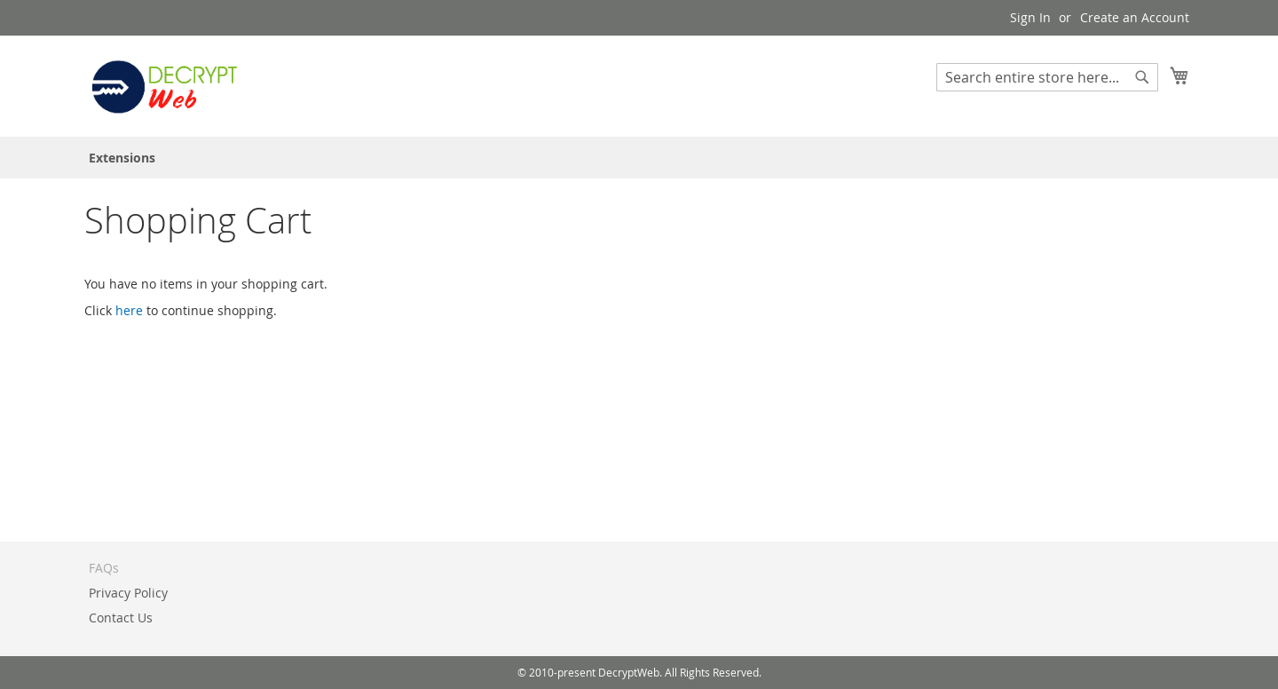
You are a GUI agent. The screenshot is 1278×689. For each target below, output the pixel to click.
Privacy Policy (128, 592)
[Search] (1142, 77)
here (129, 310)
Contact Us (121, 617)
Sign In (1030, 17)
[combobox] (1047, 77)
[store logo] (164, 85)
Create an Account (1134, 17)
